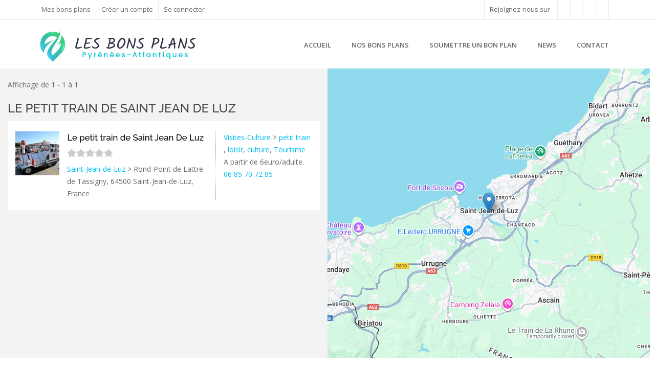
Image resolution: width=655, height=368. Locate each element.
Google (638, 354)
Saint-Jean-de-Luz (96, 169)
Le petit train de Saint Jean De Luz (122, 108)
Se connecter (184, 9)
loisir (235, 149)
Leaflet (585, 354)
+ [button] (341, 82)
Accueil (317, 45)
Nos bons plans (380, 45)
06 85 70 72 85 (248, 174)
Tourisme (289, 149)
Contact (593, 45)
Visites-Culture (247, 137)
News (546, 45)
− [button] (341, 97)
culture (258, 149)
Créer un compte (127, 9)
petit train (295, 137)
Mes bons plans (66, 9)
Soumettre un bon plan (473, 45)
